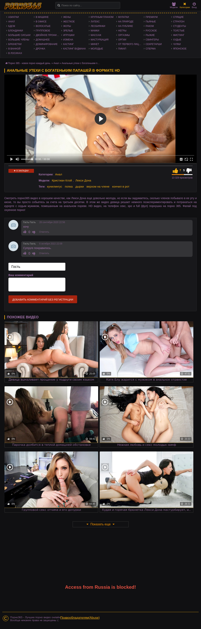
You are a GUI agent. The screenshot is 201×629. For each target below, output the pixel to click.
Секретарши (154, 44)
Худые (177, 39)
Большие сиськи (19, 35)
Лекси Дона (83, 180)
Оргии (122, 39)
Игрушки (68, 35)
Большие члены (18, 39)
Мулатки (123, 17)
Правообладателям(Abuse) (80, 617)
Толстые (179, 30)
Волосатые (43, 26)
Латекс (95, 21)
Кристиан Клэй (62, 180)
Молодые (97, 48)
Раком (150, 26)
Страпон (178, 21)
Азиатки (13, 17)
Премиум (152, 17)
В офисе (41, 21)
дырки (79, 186)
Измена (68, 39)
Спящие (178, 17)
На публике (125, 26)
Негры (122, 30)
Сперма (151, 48)
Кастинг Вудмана (74, 48)
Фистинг (178, 35)
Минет (95, 44)
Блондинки (15, 30)
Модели (174, 5)
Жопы (67, 26)
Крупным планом (102, 17)
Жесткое (69, 21)
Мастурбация (100, 39)
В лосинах (15, 53)
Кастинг (68, 44)
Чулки (177, 44)
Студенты (179, 26)
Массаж (96, 35)
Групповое (43, 30)
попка (69, 186)
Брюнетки (15, 44)
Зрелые (68, 30)
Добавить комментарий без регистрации (42, 299)
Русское (151, 30)
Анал (11, 21)
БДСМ (11, 26)
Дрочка (40, 48)
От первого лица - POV (131, 44)
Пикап (122, 48)
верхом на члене (98, 186)
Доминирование (47, 44)
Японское (179, 48)
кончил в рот (120, 186)
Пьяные (151, 21)
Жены (67, 17)
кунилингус (54, 186)
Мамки (95, 30)
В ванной (14, 48)
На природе (125, 21)
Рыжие (150, 35)
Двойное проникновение (48, 35)
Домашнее (43, 39)
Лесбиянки (98, 26)
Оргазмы (124, 35)
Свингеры (152, 39)
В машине (42, 17)
